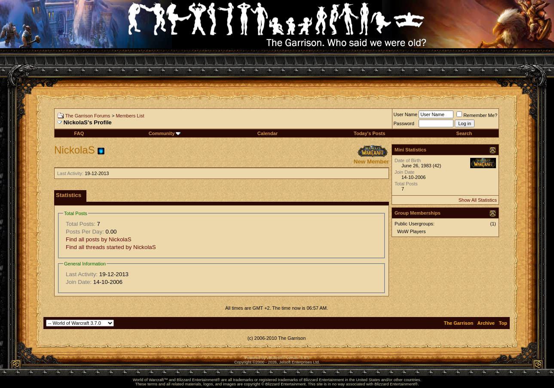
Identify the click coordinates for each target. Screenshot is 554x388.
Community (165, 133)
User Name (406, 114)
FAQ (79, 133)
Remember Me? (476, 115)
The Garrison (458, 323)
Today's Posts (369, 133)
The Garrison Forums (87, 115)
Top (503, 323)
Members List (130, 115)
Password (404, 123)
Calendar (267, 133)
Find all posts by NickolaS (99, 239)
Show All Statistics (478, 200)
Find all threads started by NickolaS (111, 247)
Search (464, 133)
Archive (486, 323)
